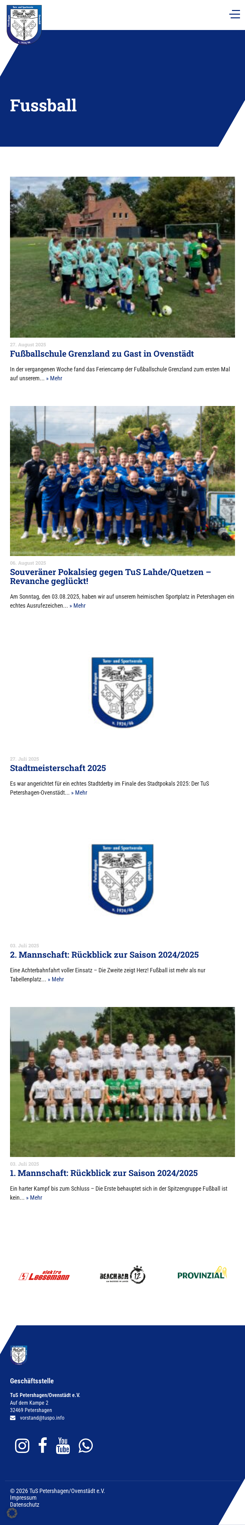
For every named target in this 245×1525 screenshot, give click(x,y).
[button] (12, 1513)
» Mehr (54, 378)
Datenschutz (24, 1504)
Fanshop (63, 7)
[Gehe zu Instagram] (24, 1445)
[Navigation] (234, 14)
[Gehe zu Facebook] (44, 1445)
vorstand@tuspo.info (42, 1418)
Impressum (23, 1497)
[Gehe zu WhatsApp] (87, 1445)
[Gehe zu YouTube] (64, 1445)
